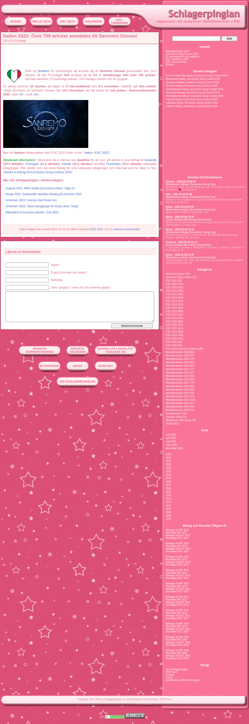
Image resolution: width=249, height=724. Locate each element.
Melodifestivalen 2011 (177, 362)
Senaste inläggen (205, 71)
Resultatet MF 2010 (176, 626)
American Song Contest (179, 277)
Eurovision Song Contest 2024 (182, 54)
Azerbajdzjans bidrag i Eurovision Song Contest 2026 (194, 89)
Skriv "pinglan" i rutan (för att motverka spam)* (81, 287)
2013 (168, 498)
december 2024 (174, 448)
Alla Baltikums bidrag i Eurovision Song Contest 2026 (194, 96)
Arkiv (204, 430)
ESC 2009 (171, 287)
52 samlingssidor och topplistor (182, 56)
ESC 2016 (171, 311)
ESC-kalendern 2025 (177, 59)
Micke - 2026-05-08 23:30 (180, 229)
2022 (168, 468)
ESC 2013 (171, 301)
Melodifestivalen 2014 (177, 372)
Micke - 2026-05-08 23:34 (180, 217)
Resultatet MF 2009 (176, 639)
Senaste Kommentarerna (204, 177)
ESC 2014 (171, 304)
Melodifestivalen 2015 (177, 376)
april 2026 (171, 438)
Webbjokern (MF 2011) (178, 420)
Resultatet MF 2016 (176, 546)
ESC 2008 (171, 284)
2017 (168, 485)
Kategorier (204, 269)
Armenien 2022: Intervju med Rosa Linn (31, 200)
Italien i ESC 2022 (96, 152)
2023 (168, 464)
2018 (168, 481)
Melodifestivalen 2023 (177, 403)
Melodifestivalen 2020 (177, 393)
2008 (168, 515)
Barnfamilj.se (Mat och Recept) (182, 680)
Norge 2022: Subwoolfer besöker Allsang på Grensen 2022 (44, 194)
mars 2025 (171, 444)
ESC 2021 (171, 328)
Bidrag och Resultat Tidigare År (205, 525)
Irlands (66, 164)
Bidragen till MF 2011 (177, 610)
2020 (168, 474)
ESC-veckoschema (176, 62)
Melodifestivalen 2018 (177, 386)
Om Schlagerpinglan (177, 669)
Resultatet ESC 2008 (177, 658)
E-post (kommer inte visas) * (69, 272)
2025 (168, 457)
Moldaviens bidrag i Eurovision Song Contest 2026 (193, 79)
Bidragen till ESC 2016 (178, 548)
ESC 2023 (171, 335)
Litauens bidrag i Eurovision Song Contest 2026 (191, 99)
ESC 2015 (171, 308)
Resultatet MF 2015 (176, 559)
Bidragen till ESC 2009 (178, 642)
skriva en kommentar (127, 229)
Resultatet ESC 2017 (177, 538)
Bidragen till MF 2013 (177, 583)
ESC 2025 (171, 342)
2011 (168, 505)
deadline (43, 71)
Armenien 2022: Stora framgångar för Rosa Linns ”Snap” (42, 206)
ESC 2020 (171, 325)
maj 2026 (171, 434)
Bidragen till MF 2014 (177, 570)
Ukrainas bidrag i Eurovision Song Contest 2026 (192, 85)
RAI (21, 94)
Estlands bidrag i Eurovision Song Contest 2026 (191, 106)
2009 (168, 512)
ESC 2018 (171, 318)
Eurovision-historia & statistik (181, 348)
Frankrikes (113, 164)
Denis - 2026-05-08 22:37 (180, 254)
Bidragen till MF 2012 (177, 597)
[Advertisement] (81, 56)
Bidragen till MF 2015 (177, 556)
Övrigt (169, 423)
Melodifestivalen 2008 (177, 352)
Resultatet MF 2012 (176, 599)
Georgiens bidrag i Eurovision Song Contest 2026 (192, 82)
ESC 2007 (171, 280)
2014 (168, 495)
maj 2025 (171, 441)
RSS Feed (171, 672)
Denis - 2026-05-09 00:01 (180, 207)
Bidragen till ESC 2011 (178, 615)
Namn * (56, 265)
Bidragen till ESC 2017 (178, 535)
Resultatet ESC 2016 (177, 551)
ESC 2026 (171, 345)
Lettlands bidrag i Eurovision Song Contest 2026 (192, 102)
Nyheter (170, 64)
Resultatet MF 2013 (176, 586)
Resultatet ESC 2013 (177, 591)
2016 (168, 488)
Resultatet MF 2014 (176, 572)
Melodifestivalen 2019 (177, 389)
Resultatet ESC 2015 (177, 564)
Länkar (169, 677)
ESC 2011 (171, 294)
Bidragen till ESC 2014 (178, 575)
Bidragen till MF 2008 (177, 650)
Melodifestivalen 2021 (177, 396)
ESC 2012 (171, 297)
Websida (56, 280)
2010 (168, 508)
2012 (168, 502)
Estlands (150, 160)
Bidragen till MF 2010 (177, 623)
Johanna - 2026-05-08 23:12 (181, 242)
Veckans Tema (174, 417)
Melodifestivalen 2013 (177, 369)
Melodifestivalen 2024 (177, 51)
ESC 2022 (96, 229)
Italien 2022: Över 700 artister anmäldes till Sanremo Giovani (70, 35)
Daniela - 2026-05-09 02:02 (181, 181)
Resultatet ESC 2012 (177, 605)
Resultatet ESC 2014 (177, 578)
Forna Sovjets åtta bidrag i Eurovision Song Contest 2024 (197, 75)
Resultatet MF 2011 (176, 613)
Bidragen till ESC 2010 (178, 629)
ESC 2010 (171, 291)
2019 (168, 478)
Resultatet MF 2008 (176, 653)
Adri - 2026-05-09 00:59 (179, 194)
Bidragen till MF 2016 (177, 543)
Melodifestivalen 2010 (177, 359)
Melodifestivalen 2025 (177, 410)
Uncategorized (173, 413)
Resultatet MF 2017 (176, 532)
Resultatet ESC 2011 (177, 618)
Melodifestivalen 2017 (177, 382)
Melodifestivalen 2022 (177, 399)
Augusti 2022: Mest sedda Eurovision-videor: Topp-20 (40, 188)
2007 (168, 519)
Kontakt (170, 674)
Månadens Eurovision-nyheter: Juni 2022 (32, 212)
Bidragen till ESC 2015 (178, 562)
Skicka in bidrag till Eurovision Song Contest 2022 (38, 172)
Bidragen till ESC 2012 (178, 602)
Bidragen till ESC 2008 (178, 655)
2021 (168, 471)
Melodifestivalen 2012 (177, 365)
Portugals (32, 164)
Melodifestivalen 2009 (177, 355)
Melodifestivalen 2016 (177, 379)
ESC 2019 (171, 321)
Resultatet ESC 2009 (177, 645)
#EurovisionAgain (175, 273)
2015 (168, 491)
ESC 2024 (171, 338)
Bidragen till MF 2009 (177, 637)
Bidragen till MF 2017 (177, 530)
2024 (168, 461)
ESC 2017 (171, 314)
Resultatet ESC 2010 (177, 631)
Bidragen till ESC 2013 (178, 589)
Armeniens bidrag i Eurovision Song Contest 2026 (193, 92)
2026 (168, 454)
